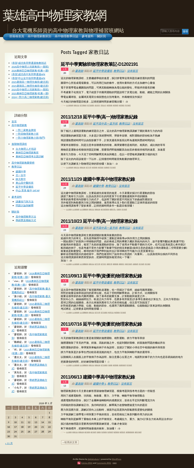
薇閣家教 (115, 264)
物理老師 (100, 167)
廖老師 (79, 71)
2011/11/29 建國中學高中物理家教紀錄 (98, 179)
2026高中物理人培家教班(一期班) (30, 66)
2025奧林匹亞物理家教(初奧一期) (30, 93)
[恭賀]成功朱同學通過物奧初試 (29, 63)
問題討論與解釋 (25, 205)
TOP (114, 463)
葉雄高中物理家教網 (54, 15)
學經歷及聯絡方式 (26, 220)
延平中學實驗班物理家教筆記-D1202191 (99, 64)
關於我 (15, 211)
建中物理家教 (105, 209)
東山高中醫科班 (25, 182)
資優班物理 (122, 365)
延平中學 (88, 167)
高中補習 (147, 264)
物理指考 (122, 432)
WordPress (116, 459)
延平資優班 (90, 105)
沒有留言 (132, 71)
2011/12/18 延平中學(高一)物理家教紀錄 (99, 116)
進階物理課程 (19, 144)
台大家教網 (69, 105)
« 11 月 (9, 443)
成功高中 (97, 105)
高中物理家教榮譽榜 (23, 162)
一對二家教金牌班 (26, 130)
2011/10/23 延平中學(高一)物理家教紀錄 (99, 221)
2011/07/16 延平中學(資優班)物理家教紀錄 (101, 324)
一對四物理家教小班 (27, 133)
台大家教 (69, 209)
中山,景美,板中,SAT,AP (28, 190)
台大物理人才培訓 (26, 148)
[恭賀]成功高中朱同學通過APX (28, 74)
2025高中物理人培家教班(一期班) (30, 89)
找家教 (119, 209)
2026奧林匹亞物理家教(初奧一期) (30, 70)
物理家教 (109, 105)
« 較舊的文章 (70, 442)
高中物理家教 (19, 125)
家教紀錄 (82, 167)
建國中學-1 (113, 209)
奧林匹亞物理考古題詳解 (30, 156)
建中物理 (93, 432)
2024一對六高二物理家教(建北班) (30, 97)
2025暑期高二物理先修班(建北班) (30, 85)
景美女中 (103, 105)
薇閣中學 (109, 264)
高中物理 (128, 105)
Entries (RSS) (86, 463)
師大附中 (21, 179)
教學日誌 (118, 71)
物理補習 (121, 105)
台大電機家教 (84, 209)
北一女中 (21, 175)
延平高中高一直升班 (105, 123)
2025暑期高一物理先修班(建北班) (30, 81)
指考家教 (104, 432)
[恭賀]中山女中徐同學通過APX (28, 78)
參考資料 (17, 196)
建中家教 (87, 432)
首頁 (14, 121)
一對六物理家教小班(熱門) (30, 137)
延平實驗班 (83, 105)
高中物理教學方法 (26, 216)
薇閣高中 (121, 264)
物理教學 (115, 105)
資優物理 (107, 167)
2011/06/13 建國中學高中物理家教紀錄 (98, 377)
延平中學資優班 (102, 71)
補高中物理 (128, 264)
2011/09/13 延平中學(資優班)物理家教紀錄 (101, 275)
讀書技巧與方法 (25, 201)
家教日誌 (76, 105)
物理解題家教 (130, 432)
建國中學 (98, 186)
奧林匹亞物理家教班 (27, 152)
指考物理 (110, 432)
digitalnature (93, 459)
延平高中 (103, 264)
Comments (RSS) (104, 463)
